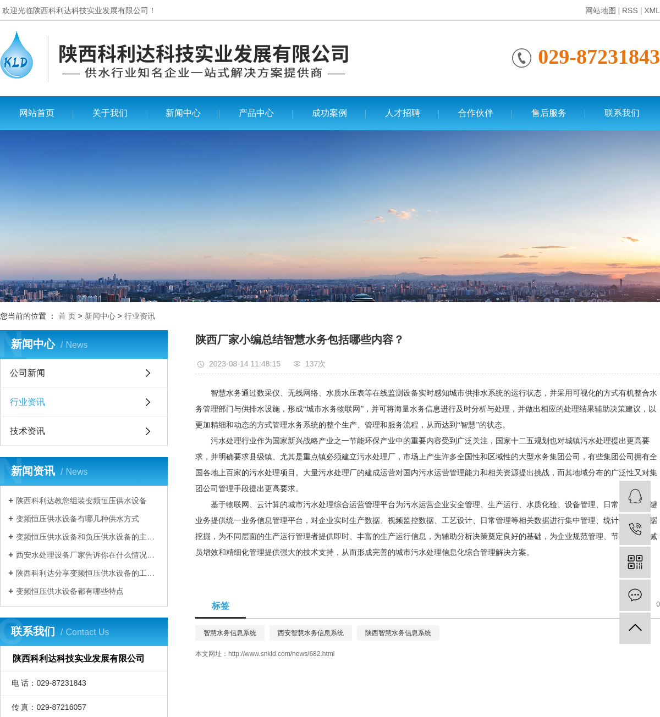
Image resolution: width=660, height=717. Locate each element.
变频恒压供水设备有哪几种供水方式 (77, 518)
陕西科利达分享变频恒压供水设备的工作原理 (88, 573)
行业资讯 (139, 316)
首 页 (67, 316)
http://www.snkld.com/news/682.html (281, 654)
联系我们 (622, 113)
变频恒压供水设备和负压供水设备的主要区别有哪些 (88, 536)
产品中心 (256, 113)
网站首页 (36, 113)
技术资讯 (27, 431)
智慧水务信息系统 (230, 633)
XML (652, 10)
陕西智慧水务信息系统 (398, 633)
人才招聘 (402, 113)
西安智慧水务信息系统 (311, 633)
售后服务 (548, 113)
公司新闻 (27, 372)
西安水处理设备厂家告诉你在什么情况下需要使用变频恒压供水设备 (88, 555)
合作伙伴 (475, 113)
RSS (630, 10)
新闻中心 (183, 113)
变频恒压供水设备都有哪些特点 (70, 591)
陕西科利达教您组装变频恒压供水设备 (81, 500)
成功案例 (329, 113)
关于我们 (110, 113)
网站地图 (600, 10)
